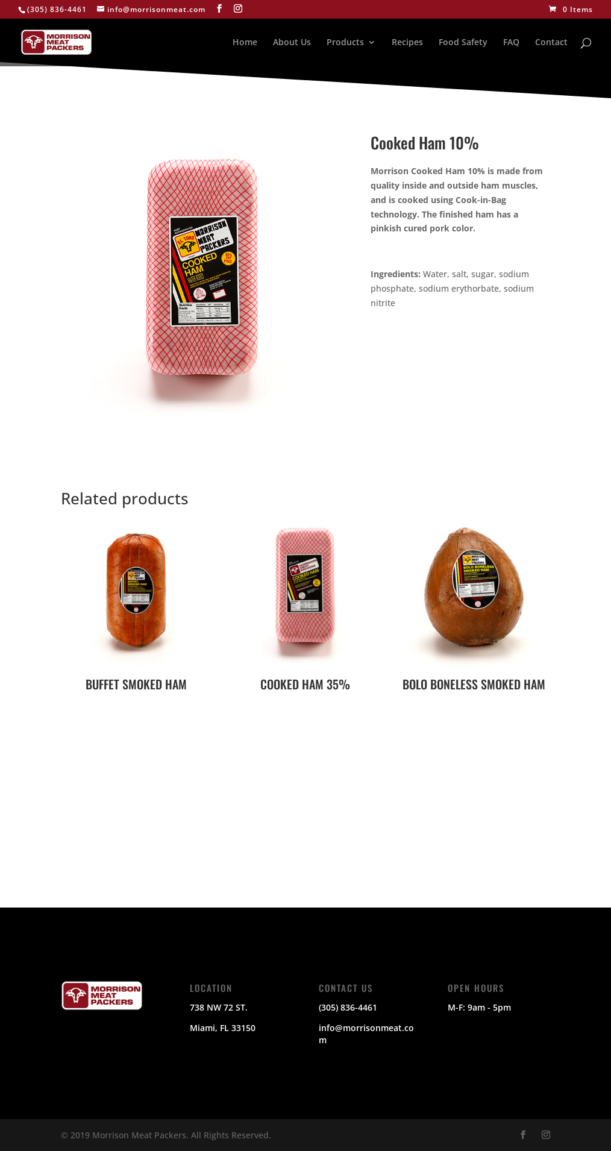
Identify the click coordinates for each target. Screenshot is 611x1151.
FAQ (511, 43)
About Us (292, 43)
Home (245, 43)
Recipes (407, 43)
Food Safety (463, 43)
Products (345, 43)
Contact (551, 43)
